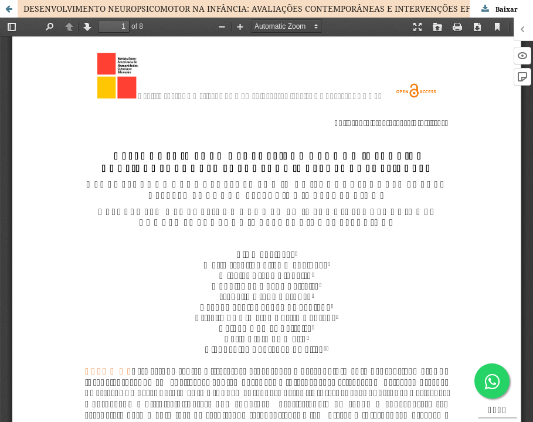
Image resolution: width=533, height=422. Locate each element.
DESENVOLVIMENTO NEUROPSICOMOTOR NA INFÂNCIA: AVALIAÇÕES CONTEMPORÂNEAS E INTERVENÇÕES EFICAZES (261, 8)
